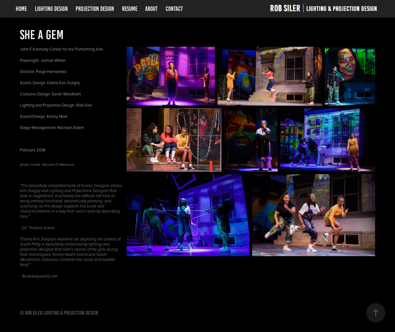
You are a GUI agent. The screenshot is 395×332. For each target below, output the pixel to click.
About (151, 8)
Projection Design (95, 8)
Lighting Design (51, 8)
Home (21, 8)
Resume (129, 8)
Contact (174, 8)
